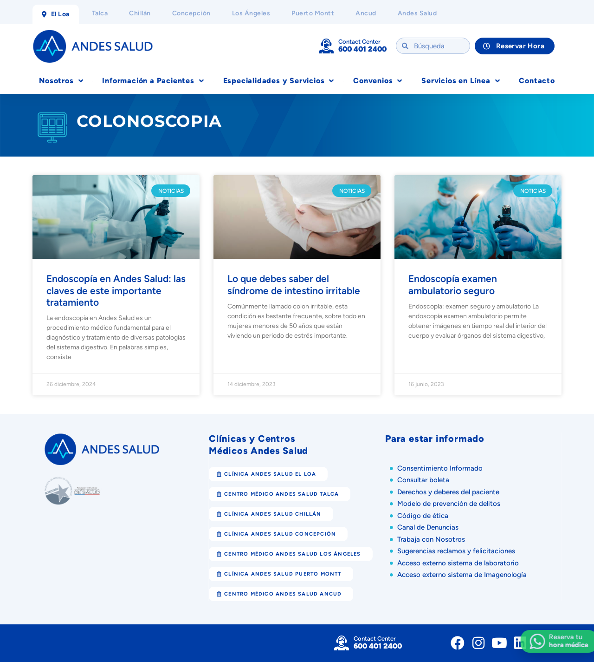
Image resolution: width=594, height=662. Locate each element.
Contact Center (359, 41)
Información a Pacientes (153, 80)
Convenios (377, 80)
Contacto (537, 80)
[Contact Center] (326, 46)
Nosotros (61, 80)
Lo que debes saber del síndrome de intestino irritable (294, 284)
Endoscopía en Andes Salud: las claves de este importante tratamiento (116, 290)
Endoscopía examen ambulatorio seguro (452, 284)
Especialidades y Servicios (279, 80)
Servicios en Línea (460, 80)
